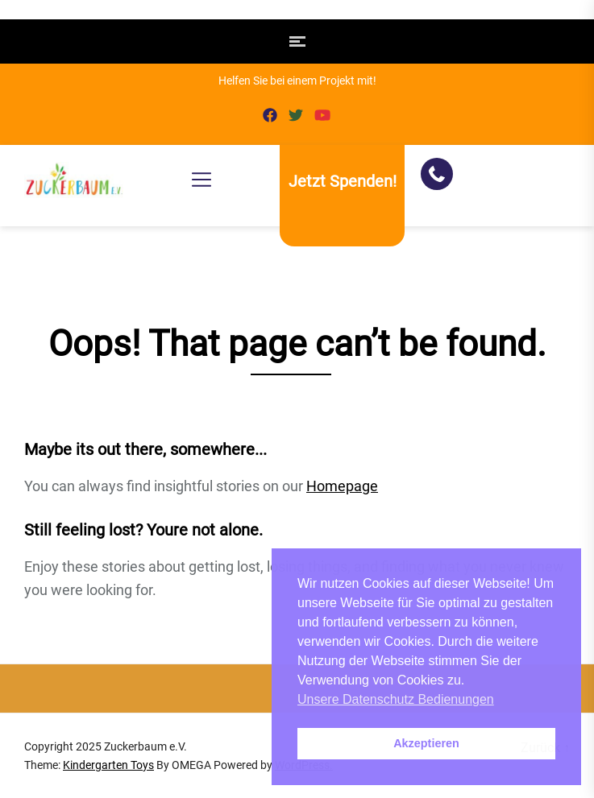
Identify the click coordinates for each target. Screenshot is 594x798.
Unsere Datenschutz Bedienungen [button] (395, 699)
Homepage (342, 486)
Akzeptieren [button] (426, 743)
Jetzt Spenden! (343, 181)
